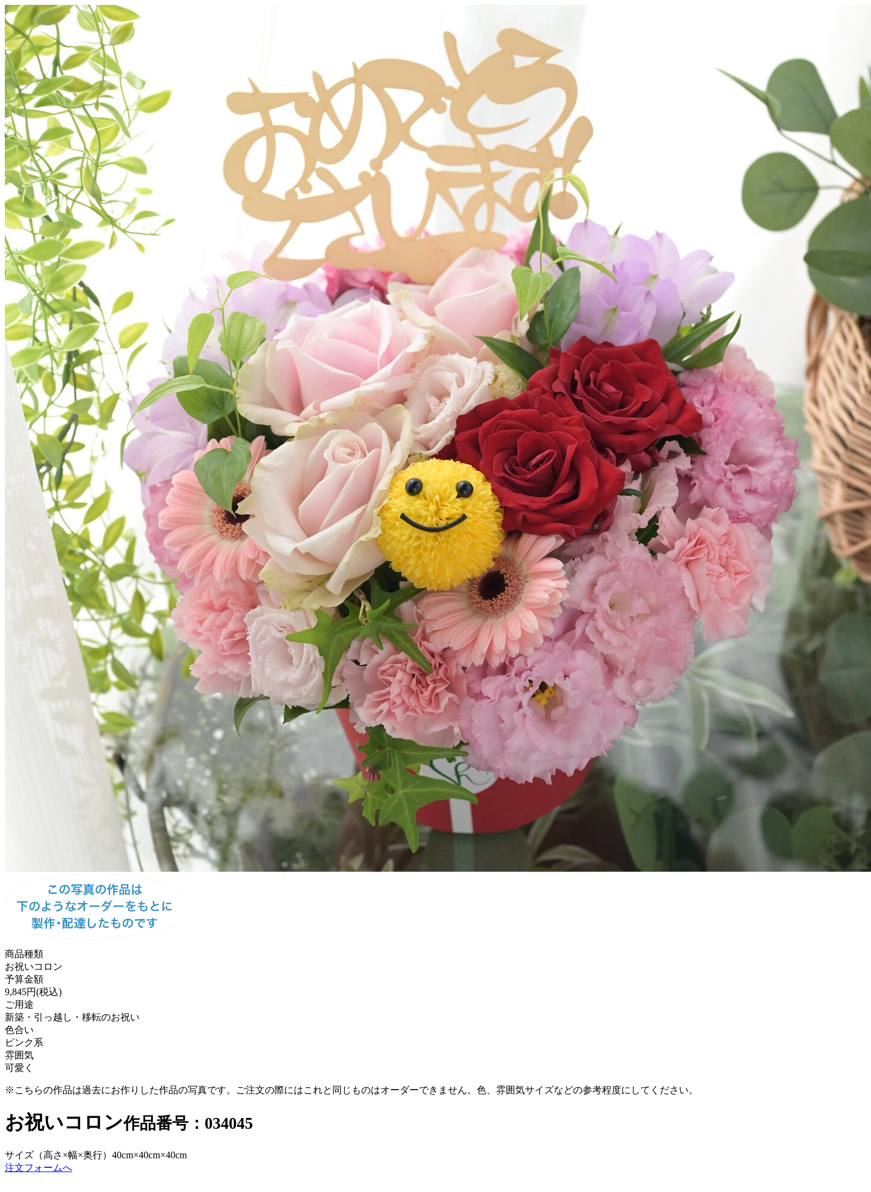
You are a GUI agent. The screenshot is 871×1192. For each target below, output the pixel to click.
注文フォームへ (38, 1168)
